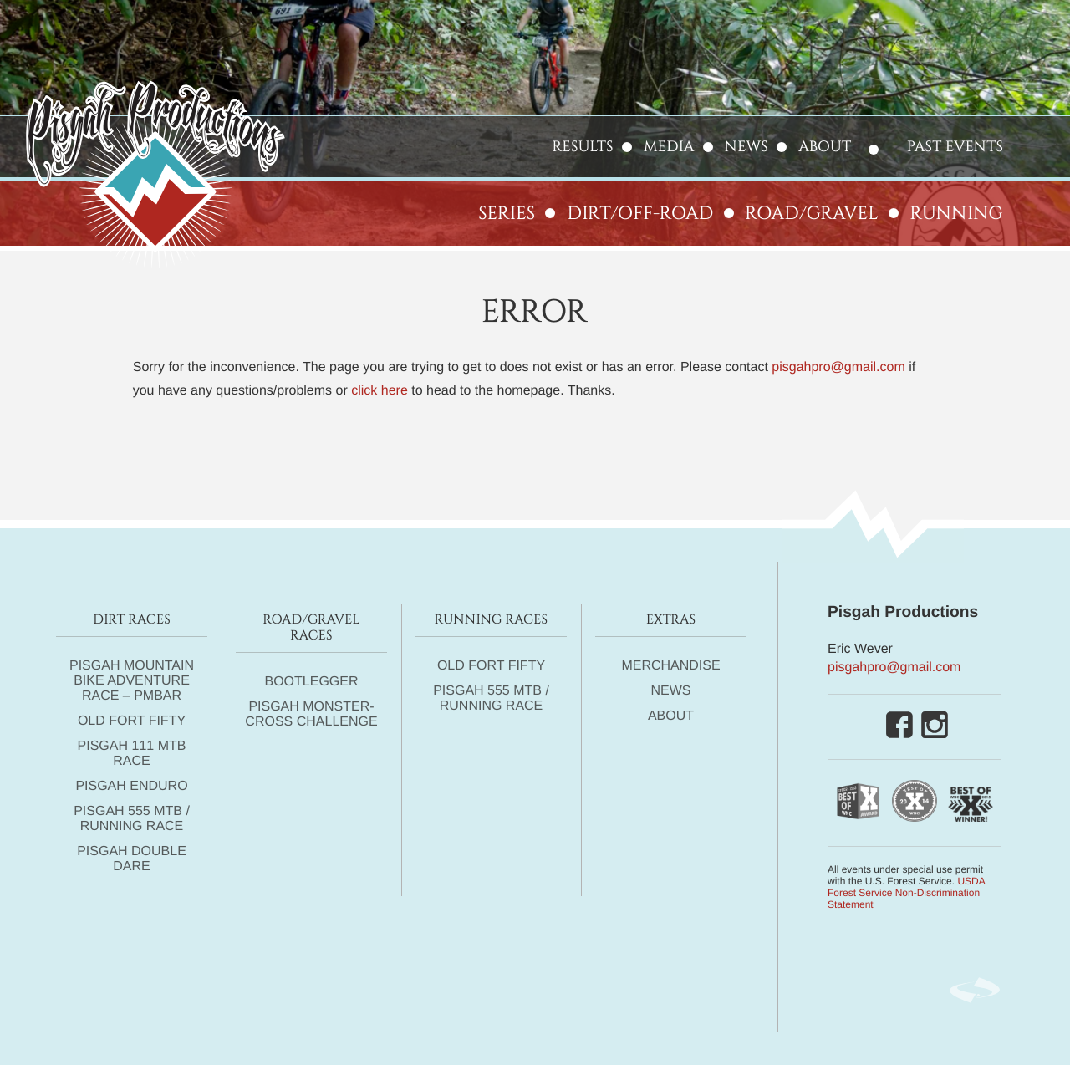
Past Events (955, 146)
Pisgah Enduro (131, 786)
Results (583, 146)
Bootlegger (311, 682)
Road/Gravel (812, 213)
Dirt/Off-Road (640, 213)
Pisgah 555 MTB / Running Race (132, 818)
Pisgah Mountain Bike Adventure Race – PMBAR (131, 681)
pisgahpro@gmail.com (838, 367)
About (824, 146)
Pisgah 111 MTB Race (132, 753)
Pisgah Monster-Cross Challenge (311, 714)
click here (379, 391)
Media (669, 146)
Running (956, 213)
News (746, 146)
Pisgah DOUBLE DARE (131, 859)
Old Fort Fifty (132, 721)
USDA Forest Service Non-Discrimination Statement (906, 892)
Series (506, 213)
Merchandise (670, 666)
